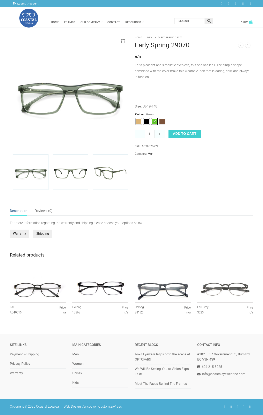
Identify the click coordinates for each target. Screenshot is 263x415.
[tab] (18, 211)
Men (149, 37)
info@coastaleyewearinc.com (223, 374)
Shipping (42, 234)
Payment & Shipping (24, 354)
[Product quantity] (150, 134)
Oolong (76, 309)
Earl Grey (203, 309)
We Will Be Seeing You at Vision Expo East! (162, 371)
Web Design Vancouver (80, 406)
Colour (139, 114)
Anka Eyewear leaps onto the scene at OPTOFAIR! (162, 357)
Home (138, 37)
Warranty (19, 234)
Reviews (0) (44, 211)
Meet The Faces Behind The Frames (161, 384)
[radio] (139, 121)
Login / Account (26, 3)
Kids (75, 383)
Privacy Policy (20, 364)
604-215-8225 (211, 367)
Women (77, 364)
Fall (16, 309)
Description (18, 211)
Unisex (77, 373)
